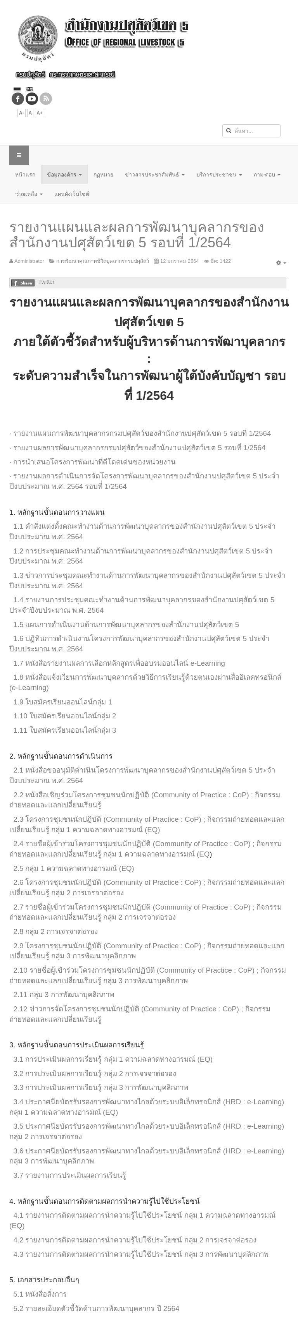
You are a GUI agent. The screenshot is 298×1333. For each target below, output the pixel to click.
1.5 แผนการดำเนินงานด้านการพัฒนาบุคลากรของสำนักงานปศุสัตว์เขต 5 (126, 624)
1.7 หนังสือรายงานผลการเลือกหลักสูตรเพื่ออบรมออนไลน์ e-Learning (119, 663)
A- (21, 113)
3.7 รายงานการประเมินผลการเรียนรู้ (69, 1175)
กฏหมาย (103, 174)
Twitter (46, 282)
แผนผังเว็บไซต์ (71, 194)
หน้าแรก (25, 174)
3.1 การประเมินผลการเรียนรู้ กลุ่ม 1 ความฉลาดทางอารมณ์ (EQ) (113, 1059)
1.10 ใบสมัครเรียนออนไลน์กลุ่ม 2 (64, 716)
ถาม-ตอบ (267, 174)
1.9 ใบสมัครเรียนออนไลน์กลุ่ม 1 (62, 702)
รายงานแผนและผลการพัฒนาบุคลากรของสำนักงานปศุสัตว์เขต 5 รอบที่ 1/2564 (136, 234)
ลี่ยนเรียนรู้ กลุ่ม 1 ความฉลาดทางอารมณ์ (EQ (139, 854)
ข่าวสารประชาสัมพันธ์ (155, 174)
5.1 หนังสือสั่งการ (40, 1294)
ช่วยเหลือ (29, 194)
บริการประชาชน (219, 174)
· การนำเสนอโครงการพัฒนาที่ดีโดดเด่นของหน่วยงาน (92, 462)
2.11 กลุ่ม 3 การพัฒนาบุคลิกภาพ (63, 994)
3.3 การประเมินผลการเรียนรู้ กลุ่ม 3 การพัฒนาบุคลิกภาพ (100, 1087)
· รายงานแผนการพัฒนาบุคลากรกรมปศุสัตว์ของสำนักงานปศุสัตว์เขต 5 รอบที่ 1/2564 (140, 433)
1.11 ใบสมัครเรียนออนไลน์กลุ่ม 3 (64, 730)
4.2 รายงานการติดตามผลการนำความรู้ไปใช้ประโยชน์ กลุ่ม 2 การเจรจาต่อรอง (134, 1240)
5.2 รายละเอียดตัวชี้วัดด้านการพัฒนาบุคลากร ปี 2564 (96, 1308)
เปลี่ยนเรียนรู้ (81, 805)
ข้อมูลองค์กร (64, 174)
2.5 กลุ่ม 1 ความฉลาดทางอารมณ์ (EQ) (73, 868)
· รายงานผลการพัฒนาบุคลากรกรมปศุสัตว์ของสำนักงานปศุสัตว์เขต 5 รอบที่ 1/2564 (137, 448)
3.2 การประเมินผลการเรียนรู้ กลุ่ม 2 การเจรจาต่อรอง (94, 1073)
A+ (39, 113)
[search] (251, 130)
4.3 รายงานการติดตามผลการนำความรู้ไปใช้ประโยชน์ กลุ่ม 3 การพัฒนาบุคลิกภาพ (141, 1254)
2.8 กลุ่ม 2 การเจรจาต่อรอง (55, 931)
